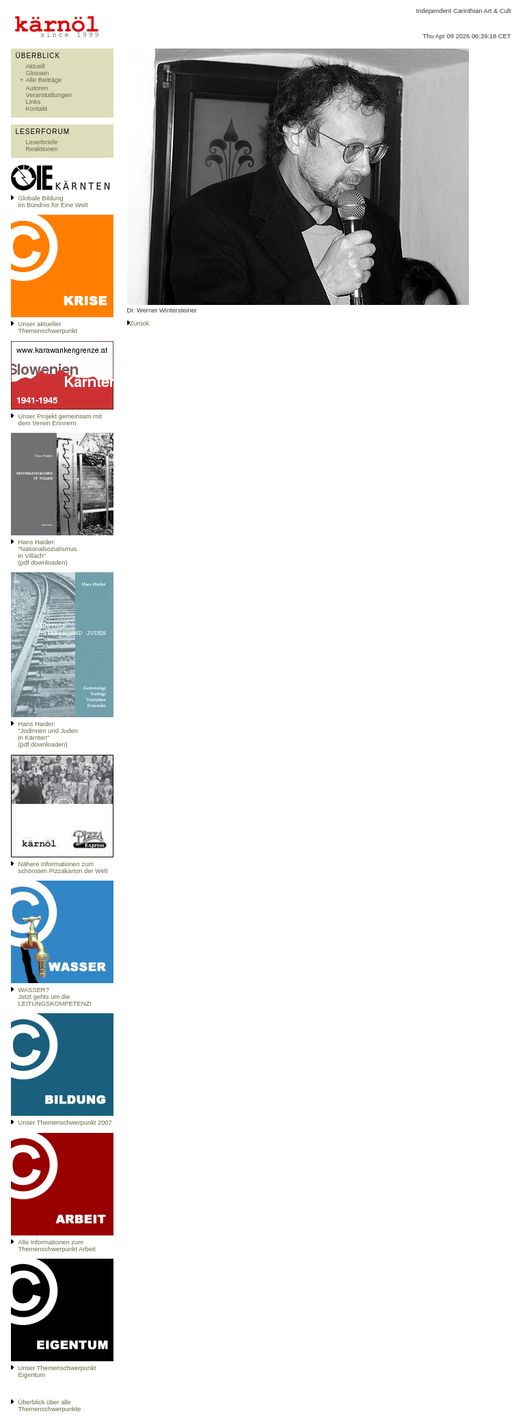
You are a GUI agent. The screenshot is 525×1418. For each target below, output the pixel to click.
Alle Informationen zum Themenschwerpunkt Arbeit (57, 1246)
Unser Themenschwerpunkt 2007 (65, 1122)
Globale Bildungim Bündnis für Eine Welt (53, 202)
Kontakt (37, 108)
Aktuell (35, 66)
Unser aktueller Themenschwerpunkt (48, 327)
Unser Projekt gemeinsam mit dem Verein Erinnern (60, 420)
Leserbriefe (42, 142)
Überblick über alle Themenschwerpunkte (49, 1406)
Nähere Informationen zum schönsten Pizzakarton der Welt (63, 867)
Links (33, 101)
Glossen (37, 73)
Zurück (140, 323)
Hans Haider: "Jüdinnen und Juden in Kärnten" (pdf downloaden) (48, 734)
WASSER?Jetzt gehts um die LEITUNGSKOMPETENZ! (55, 997)
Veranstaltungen (49, 95)
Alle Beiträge (44, 80)
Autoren (37, 88)
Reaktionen (42, 149)
